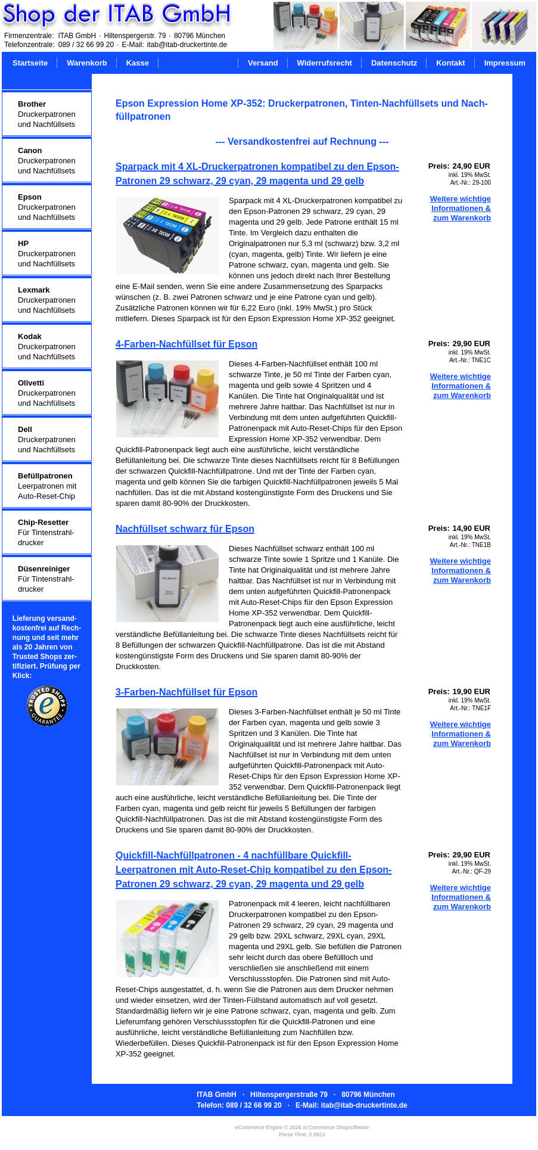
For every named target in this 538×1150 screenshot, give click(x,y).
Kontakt (450, 62)
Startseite (30, 62)
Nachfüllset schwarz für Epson (185, 529)
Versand (263, 62)
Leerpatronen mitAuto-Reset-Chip (47, 486)
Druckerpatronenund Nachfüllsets (47, 114)
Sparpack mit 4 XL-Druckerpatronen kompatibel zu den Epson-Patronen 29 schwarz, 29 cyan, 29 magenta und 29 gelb (257, 173)
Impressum (504, 62)
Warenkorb (87, 62)
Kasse (137, 62)
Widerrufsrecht (324, 62)
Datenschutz (394, 62)
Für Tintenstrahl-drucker (46, 532)
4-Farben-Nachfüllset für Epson (186, 344)
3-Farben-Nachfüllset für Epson (186, 692)
